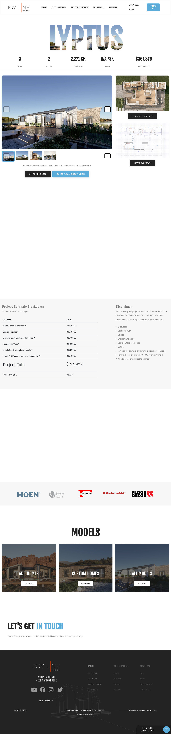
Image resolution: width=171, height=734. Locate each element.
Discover (113, 7)
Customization (59, 7)
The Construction (79, 7)
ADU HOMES (29, 574)
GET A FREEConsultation (147, 729)
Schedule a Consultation (71, 174)
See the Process (37, 174)
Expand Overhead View (142, 116)
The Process (98, 7)
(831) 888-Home (134, 7)
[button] (107, 109)
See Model (29, 584)
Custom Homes (85, 574)
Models (44, 7)
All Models (142, 574)
